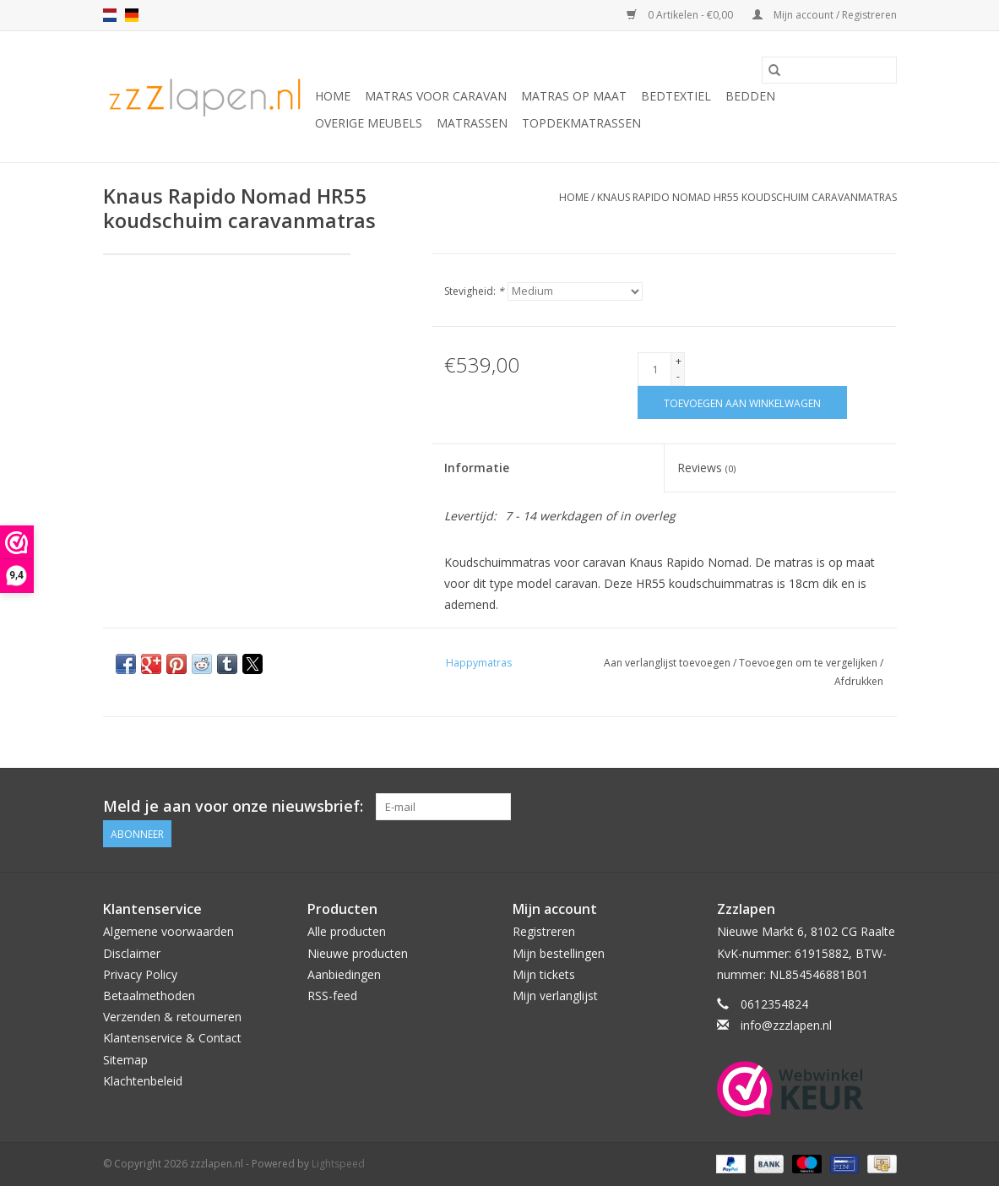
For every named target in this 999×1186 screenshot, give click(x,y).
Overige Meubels (368, 123)
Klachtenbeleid (142, 1081)
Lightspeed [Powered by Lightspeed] (338, 1163)
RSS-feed (332, 995)
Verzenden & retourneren (172, 1017)
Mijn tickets (544, 974)
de (131, 15)
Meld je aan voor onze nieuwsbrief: (233, 806)
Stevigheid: (474, 291)
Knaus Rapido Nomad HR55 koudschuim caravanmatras (747, 197)
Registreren (544, 931)
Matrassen (472, 123)
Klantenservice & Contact (172, 1038)
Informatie (476, 468)
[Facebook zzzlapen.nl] (882, 806)
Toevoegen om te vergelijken (809, 663)
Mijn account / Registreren (824, 15)
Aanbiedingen (344, 974)
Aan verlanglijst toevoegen (668, 663)
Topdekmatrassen (581, 123)
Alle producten (346, 931)
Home (332, 96)
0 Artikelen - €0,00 (681, 15)
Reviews (706, 468)
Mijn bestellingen (559, 953)
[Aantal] (654, 369)
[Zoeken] (829, 70)
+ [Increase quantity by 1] (678, 361)
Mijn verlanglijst (555, 995)
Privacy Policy (140, 974)
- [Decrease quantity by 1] (678, 376)
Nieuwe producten (357, 953)
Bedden (750, 96)
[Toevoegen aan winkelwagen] (742, 402)
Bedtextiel (676, 96)
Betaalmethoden (149, 995)
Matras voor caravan (436, 96)
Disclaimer (131, 953)
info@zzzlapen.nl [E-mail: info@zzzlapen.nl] (786, 1025)
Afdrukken (858, 681)
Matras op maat (574, 96)
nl (110, 15)
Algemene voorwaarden (168, 931)
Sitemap (125, 1060)
